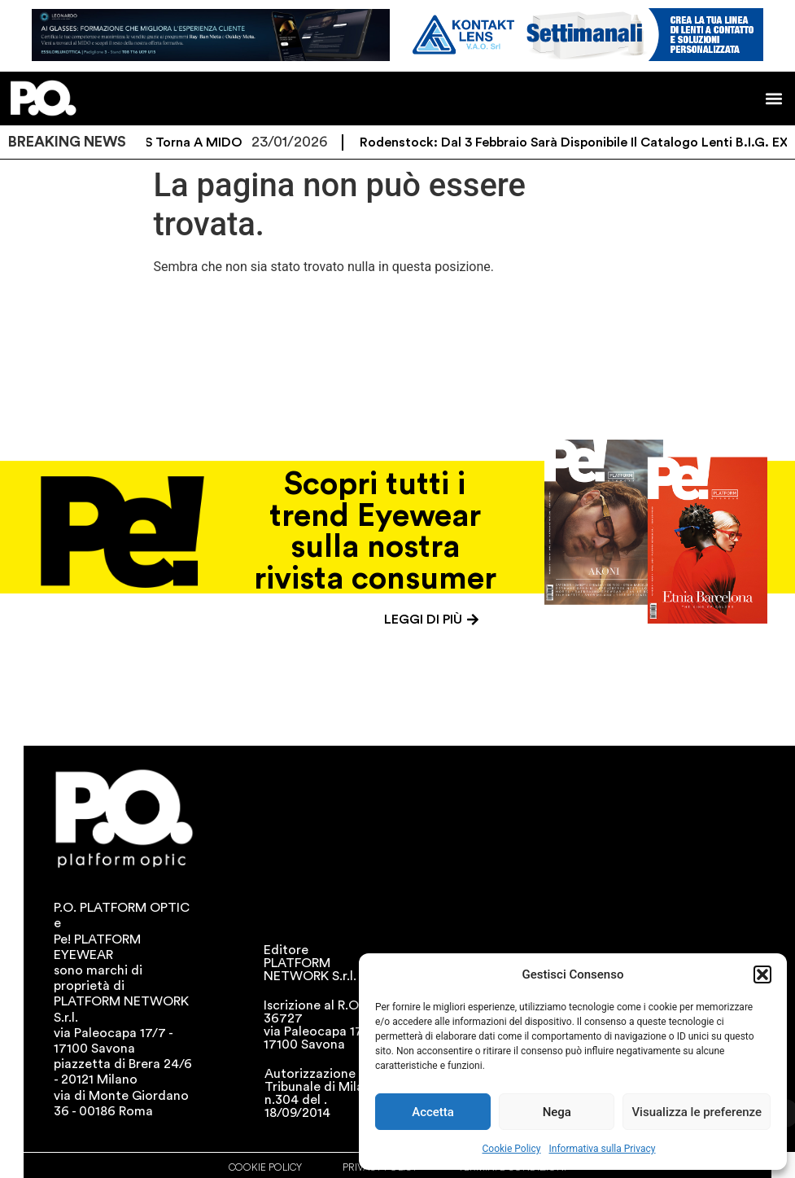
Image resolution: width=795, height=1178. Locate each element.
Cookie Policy (512, 1148)
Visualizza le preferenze (696, 1112)
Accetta (433, 1112)
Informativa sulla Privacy (601, 1148)
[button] (762, 974)
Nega (557, 1112)
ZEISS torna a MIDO (190, 142)
